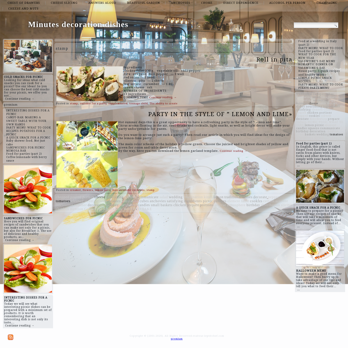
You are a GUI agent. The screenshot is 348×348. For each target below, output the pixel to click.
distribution (270, 205)
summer (80, 205)
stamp (74, 103)
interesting (64, 205)
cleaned (77, 201)
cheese (100, 197)
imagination (193, 197)
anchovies (180, 2)
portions (206, 205)
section (130, 197)
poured (75, 197)
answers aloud (102, 2)
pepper (273, 197)
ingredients (193, 201)
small (155, 205)
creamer (75, 190)
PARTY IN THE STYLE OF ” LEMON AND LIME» (220, 114)
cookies (256, 201)
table (245, 201)
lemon (218, 197)
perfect (88, 197)
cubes (144, 201)
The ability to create (164, 103)
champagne (326, 2)
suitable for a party (93, 103)
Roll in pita (274, 59)
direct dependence (240, 2)
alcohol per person (287, 2)
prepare (193, 205)
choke (206, 2)
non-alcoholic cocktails (129, 190)
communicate (148, 197)
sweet (89, 201)
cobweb (101, 201)
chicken (180, 205)
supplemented (118, 103)
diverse (220, 205)
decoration (96, 205)
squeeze (112, 205)
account (281, 201)
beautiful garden (143, 2)
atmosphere (236, 205)
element (233, 201)
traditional (232, 197)
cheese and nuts (23, 8)
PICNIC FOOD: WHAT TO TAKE (124, 209)
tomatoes (63, 201)
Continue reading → (19, 98)
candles (144, 205)
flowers (88, 190)
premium (11, 104)
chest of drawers (24, 2)
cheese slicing (64, 2)
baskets (166, 205)
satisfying (175, 201)
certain (269, 201)
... (298, 165)
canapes (220, 201)
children (62, 209)
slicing (286, 205)
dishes (247, 197)
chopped (62, 197)
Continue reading (163, 97)
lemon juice (103, 190)
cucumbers (128, 205)
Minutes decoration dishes (78, 24)
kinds (208, 197)
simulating (130, 201)
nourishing (115, 197)
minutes (114, 201)
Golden (90, 209)
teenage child (138, 103)
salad (164, 197)
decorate (260, 197)
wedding (176, 197)
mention (76, 209)
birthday (253, 205)
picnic (208, 201)
